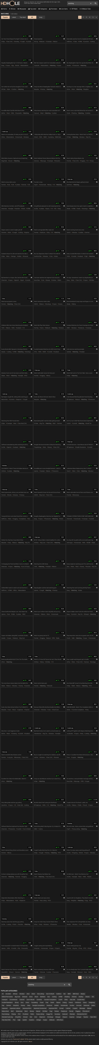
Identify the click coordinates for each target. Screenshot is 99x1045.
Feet (47, 1002)
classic (12, 972)
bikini (59, 280)
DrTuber (69, 137)
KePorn (3, 113)
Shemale (72, 1014)
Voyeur (45, 1020)
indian (56, 256)
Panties (57, 1011)
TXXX (2, 328)
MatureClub (4, 399)
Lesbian (68, 1008)
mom (9, 89)
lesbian (54, 113)
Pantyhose (64, 1011)
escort (10, 161)
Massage (82, 1008)
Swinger (79, 1017)
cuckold (29, 41)
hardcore (42, 232)
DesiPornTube (37, 256)
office (15, 590)
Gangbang (92, 1002)
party (87, 709)
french (85, 805)
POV (26, 375)
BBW (45, 137)
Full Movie (78, 1002)
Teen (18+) (93, 1017)
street (89, 948)
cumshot (86, 41)
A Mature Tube (85, 9)
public (13, 614)
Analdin (69, 65)
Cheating (67, 996)
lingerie (74, 757)
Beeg (2, 65)
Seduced (64, 1014)
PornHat (69, 161)
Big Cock (17, 996)
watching (52, 65)
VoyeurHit (36, 65)
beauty (48, 280)
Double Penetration (7, 1002)
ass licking (43, 900)
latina (41, 829)
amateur (26, 137)
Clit (93, 996)
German (8, 1005)
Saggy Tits (49, 1014)
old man (92, 280)
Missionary (19, 1011)
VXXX (68, 256)
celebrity (88, 113)
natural (78, 399)
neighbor (86, 89)
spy (13, 65)
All (32, 17)
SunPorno (69, 184)
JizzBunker (70, 733)
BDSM (88, 542)
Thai (14, 1020)
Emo (22, 1002)
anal (8, 113)
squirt (22, 280)
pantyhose (81, 328)
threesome (76, 65)
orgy (86, 900)
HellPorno (69, 41)
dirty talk (20, 805)
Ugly (19, 1020)
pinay (80, 948)
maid (42, 113)
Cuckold (22, 999)
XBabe (68, 208)
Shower (25, 1017)
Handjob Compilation (38, 1005)
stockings (85, 208)
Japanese (4, 1008)
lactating (51, 137)
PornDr (68, 638)
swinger (14, 256)
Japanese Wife (53, 1008)
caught (15, 232)
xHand (36, 137)
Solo (35, 1017)
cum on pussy (26, 566)
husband (80, 256)
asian (14, 709)
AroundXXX (4, 972)
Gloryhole (16, 1005)
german (24, 184)
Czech (60, 999)
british (17, 65)
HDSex (3, 137)
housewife (19, 113)
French (71, 1002)
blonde (10, 495)
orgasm (57, 948)
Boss (30, 996)
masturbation (24, 65)
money (50, 184)
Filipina (58, 1002)
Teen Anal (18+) (6, 1020)
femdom (17, 208)
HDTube (3, 89)
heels (78, 208)
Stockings (50, 1017)
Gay (3, 1005)
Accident (8, 994)
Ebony (16, 1002)
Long (40, 17)
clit (29, 184)
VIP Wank (73, 9)
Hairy (28, 1005)
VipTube (69, 352)
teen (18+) (10, 41)
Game (84, 1002)
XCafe (68, 113)
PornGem (3, 232)
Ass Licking (40, 994)
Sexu (68, 566)
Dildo (66, 999)
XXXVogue (70, 542)
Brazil (36, 996)
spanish (17, 280)
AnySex (3, 352)
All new (12, 9)
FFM (54, 638)
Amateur (22, 994)
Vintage (38, 1020)
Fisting (65, 1002)
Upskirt (25, 1020)
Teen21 (69, 471)
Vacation (31, 1020)
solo (78, 471)
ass (29, 519)
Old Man (45, 1011)
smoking (17, 41)
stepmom (19, 399)
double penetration (81, 447)
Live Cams (63, 9)
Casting (54, 996)
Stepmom (42, 1017)
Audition (58, 994)
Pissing (14, 1014)
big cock (42, 495)
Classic (87, 996)
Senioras (36, 161)
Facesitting (34, 1002)
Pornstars (53, 9)
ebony (42, 662)
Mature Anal (5, 1011)
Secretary (57, 1014)
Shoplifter (18, 1017)
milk (73, 638)
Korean (62, 1008)
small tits (88, 423)
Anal (28, 994)
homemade (19, 137)
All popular (21, 9)
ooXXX (69, 423)
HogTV (36, 184)
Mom (26, 1011)
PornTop (36, 328)
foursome (56, 972)
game (42, 328)
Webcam (51, 1020)
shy (19, 948)
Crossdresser (13, 999)
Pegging (78, 1011)
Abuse (30, 1041)
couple (23, 41)
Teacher (86, 1017)
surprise (27, 232)
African (15, 994)
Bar (64, 994)
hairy (9, 542)
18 (87, 161)
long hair (10, 757)
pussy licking (76, 829)
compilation (23, 519)
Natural (38, 1011)
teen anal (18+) (22, 423)
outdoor (14, 89)
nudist (89, 876)
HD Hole (10, 3)
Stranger (57, 1017)
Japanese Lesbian (15, 1008)
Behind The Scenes (7, 996)
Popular (5, 17)
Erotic (27, 1002)
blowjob (86, 614)
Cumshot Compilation (50, 999)
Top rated (32, 9)
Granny (23, 1005)
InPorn (68, 89)
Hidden (56, 1005)
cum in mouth (27, 829)
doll (13, 184)
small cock (56, 709)
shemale (49, 686)
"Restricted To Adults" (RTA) (20, 1039)
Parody (71, 1011)
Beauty (83, 994)
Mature (89, 1008)
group (91, 161)
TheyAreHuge (37, 447)
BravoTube (37, 280)
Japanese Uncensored (40, 1008)
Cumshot (39, 999)
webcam (42, 41)
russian (88, 566)
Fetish (52, 1002)
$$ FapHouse (70, 399)
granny (60, 304)
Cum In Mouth (30, 999)
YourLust (36, 113)
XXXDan (3, 471)
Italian (93, 1005)
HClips (3, 41)
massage (43, 161)
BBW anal (58, 137)
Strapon (65, 1017)
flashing (74, 113)
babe (93, 542)
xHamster (4, 208)
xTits (35, 352)
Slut (31, 1017)
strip (59, 208)
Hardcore (49, 1005)
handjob (11, 208)
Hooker (72, 1005)
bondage (93, 662)
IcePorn (36, 757)
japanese (20, 709)
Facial (41, 1002)
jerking (93, 41)
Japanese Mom (27, 1008)
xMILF (68, 328)
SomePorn (4, 805)
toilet (75, 41)
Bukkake (42, 996)
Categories (42, 9)
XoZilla (36, 208)
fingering (75, 853)
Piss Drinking (5, 1014)
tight (86, 256)
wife (13, 113)
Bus (49, 996)
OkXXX (69, 232)
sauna (47, 208)
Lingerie (75, 1008)
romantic (57, 161)
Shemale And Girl (82, 1014)
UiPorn (68, 662)
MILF (54, 423)
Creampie (4, 999)
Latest (14, 17)
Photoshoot (86, 1011)
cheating (14, 733)
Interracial (86, 1005)
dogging (83, 161)
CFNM (80, 41)
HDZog (36, 41)
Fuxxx (68, 757)
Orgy (51, 1011)
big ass (75, 948)
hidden (19, 256)
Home (4, 9)
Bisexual (24, 996)
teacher (27, 709)
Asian (33, 994)
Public (32, 1014)
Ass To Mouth (50, 994)
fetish (23, 208)
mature (55, 41)
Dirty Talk (72, 999)
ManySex (36, 89)
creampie (49, 41)
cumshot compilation (78, 709)
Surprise (72, 1017)
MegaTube (4, 161)
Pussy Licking (40, 1014)
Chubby (81, 996)
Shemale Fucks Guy (7, 1017)
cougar (87, 781)
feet (9, 184)
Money (32, 1011)
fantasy (43, 89)
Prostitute (25, 1014)
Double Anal (80, 999)
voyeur (8, 65)
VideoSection (37, 733)
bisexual (25, 256)
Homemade (64, 1005)
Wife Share (60, 1020)
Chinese (74, 996)
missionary (76, 495)
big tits (89, 137)
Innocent (78, 1005)
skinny (74, 304)
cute (51, 256)
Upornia (36, 471)
